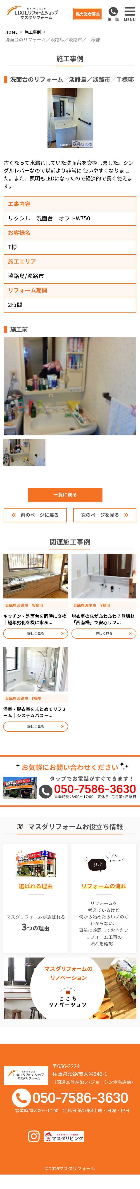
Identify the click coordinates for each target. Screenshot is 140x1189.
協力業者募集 (84, 14)
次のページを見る (100, 520)
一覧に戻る (70, 499)
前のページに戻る (40, 520)
